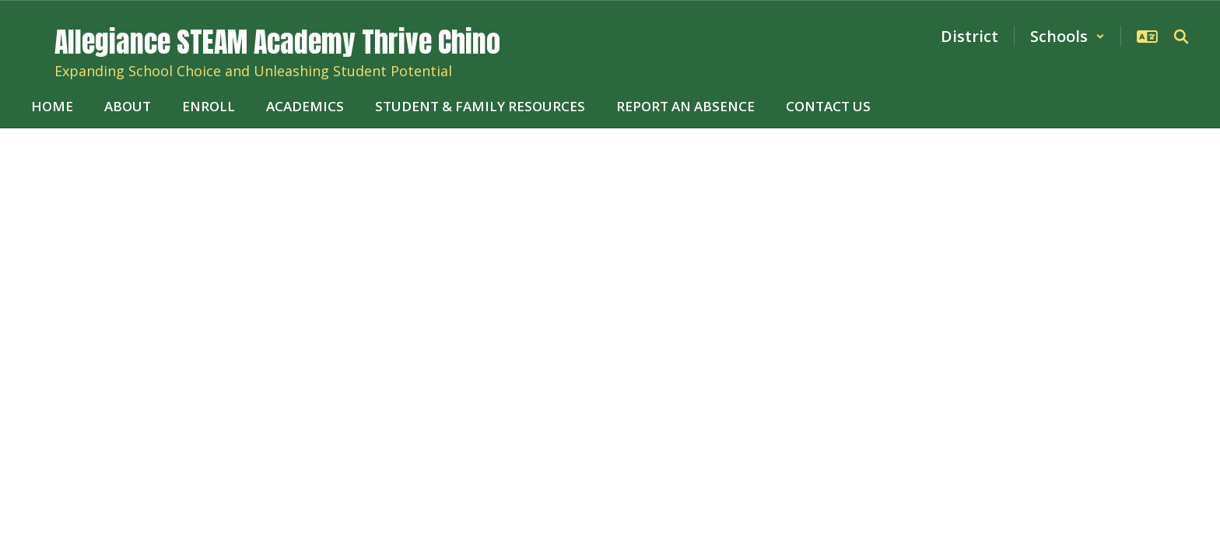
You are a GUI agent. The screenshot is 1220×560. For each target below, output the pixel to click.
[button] (1067, 36)
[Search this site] (1181, 36)
